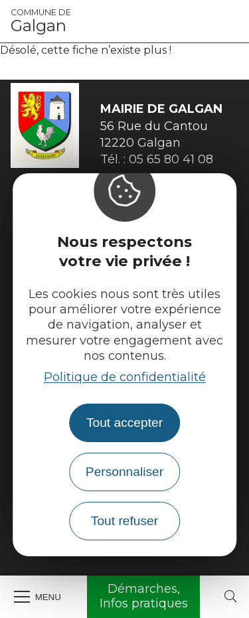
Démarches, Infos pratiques (144, 596)
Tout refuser (124, 521)
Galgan (41, 21)
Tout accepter (124, 422)
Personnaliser (124, 472)
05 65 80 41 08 (171, 159)
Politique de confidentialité (125, 377)
